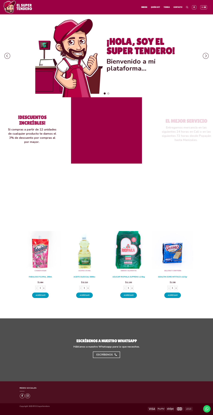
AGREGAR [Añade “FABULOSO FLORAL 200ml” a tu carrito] (40, 295)
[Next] (206, 56)
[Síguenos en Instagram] (27, 395)
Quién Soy (155, 7)
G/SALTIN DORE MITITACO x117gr (172, 277)
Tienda (167, 7)
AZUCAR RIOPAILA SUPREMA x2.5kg (128, 277)
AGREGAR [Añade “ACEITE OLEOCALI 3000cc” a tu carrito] (84, 295)
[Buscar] (187, 7)
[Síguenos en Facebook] (22, 395)
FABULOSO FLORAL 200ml (40, 277)
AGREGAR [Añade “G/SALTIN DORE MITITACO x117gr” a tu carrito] (173, 295)
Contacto (177, 7)
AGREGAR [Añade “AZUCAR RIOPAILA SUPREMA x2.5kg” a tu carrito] (128, 295)
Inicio (144, 7)
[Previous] (7, 56)
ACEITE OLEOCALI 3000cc (84, 277)
